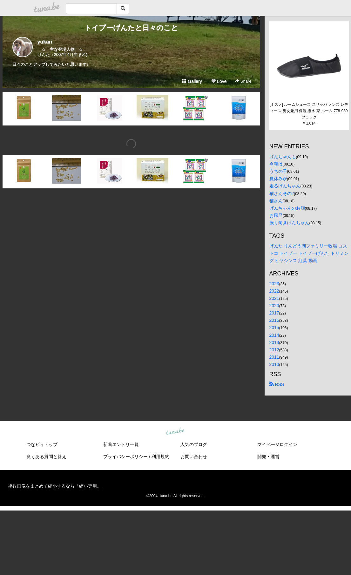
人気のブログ (193, 444)
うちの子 (278, 171)
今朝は (276, 163)
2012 (274, 349)
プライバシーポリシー (125, 456)
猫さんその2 (281, 193)
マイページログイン (277, 444)
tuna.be (175, 431)
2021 (274, 298)
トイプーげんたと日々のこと (131, 28)
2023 (274, 283)
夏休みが (278, 178)
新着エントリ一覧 (121, 444)
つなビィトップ (41, 444)
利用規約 (160, 456)
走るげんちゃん (284, 185)
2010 (274, 364)
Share (243, 81)
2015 (274, 327)
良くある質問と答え (46, 456)
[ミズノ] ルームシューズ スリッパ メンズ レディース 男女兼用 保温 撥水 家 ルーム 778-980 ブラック (308, 110)
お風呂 (276, 215)
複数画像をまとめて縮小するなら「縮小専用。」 (57, 486)
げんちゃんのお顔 (287, 208)
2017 (274, 312)
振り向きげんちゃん (289, 222)
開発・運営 (268, 456)
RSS (276, 384)
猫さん (276, 200)
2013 (274, 342)
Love (218, 81)
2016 (274, 320)
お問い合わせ (193, 456)
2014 (274, 335)
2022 (274, 291)
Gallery (192, 81)
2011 (274, 357)
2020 (274, 305)
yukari (44, 41)
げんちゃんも (282, 156)
